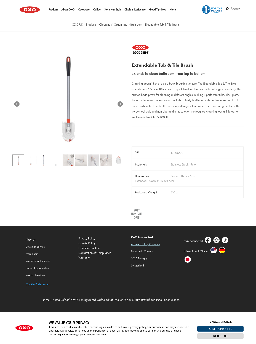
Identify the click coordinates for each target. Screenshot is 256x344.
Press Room (32, 254)
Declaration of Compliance (94, 253)
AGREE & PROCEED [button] (220, 329)
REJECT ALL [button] (220, 336)
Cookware (84, 9)
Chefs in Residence (135, 9)
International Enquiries (38, 261)
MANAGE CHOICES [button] (220, 322)
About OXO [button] (67, 9)
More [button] (173, 9)
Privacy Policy (86, 238)
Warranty (84, 258)
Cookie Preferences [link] (38, 284)
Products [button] (53, 9)
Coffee (97, 9)
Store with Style (112, 9)
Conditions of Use (89, 248)
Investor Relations (35, 275)
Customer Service (35, 247)
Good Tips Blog (157, 9)
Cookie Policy (86, 243)
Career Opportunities (37, 268)
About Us (31, 239)
